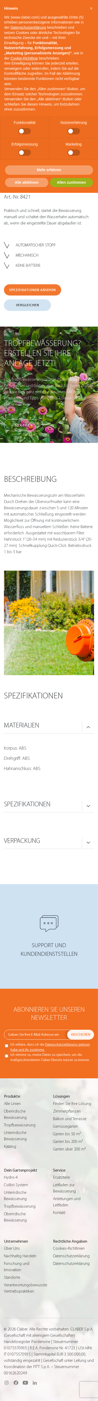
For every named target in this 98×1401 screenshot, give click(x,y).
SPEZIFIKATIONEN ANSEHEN (32, 290)
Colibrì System (16, 1185)
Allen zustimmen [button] (71, 182)
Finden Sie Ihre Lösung (72, 1103)
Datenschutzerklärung (71, 1256)
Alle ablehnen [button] (26, 182)
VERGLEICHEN (27, 305)
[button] (91, 8)
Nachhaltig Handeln (20, 1256)
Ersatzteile (61, 1177)
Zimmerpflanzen (67, 1111)
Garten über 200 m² (69, 1149)
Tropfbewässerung (20, 1125)
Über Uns (12, 1248)
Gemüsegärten (65, 1126)
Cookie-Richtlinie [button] (24, 58)
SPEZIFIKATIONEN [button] (27, 804)
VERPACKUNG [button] (22, 841)
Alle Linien (12, 1103)
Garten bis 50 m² (67, 1134)
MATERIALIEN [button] (21, 725)
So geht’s (24, 425)
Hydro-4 (11, 1177)
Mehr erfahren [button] (49, 170)
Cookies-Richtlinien (69, 1248)
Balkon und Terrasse (69, 1118)
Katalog (10, 1146)
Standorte (12, 1277)
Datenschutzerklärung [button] (28, 27)
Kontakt (59, 1212)
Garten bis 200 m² (68, 1141)
